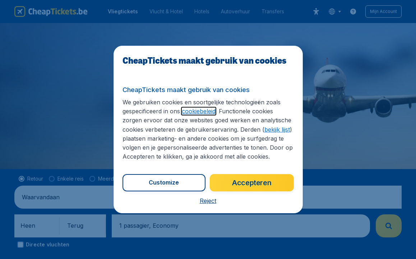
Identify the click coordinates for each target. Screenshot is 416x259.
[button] (208, 200)
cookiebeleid (199, 111)
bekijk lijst (277, 129)
